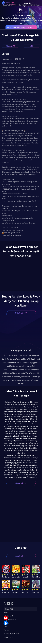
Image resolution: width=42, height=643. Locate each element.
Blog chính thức (10, 620)
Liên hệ (6, 623)
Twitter (6, 630)
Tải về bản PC (10, 46)
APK (31, 46)
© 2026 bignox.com (11, 634)
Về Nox (6, 613)
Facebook (7, 627)
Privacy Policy (9, 637)
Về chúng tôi (8, 616)
